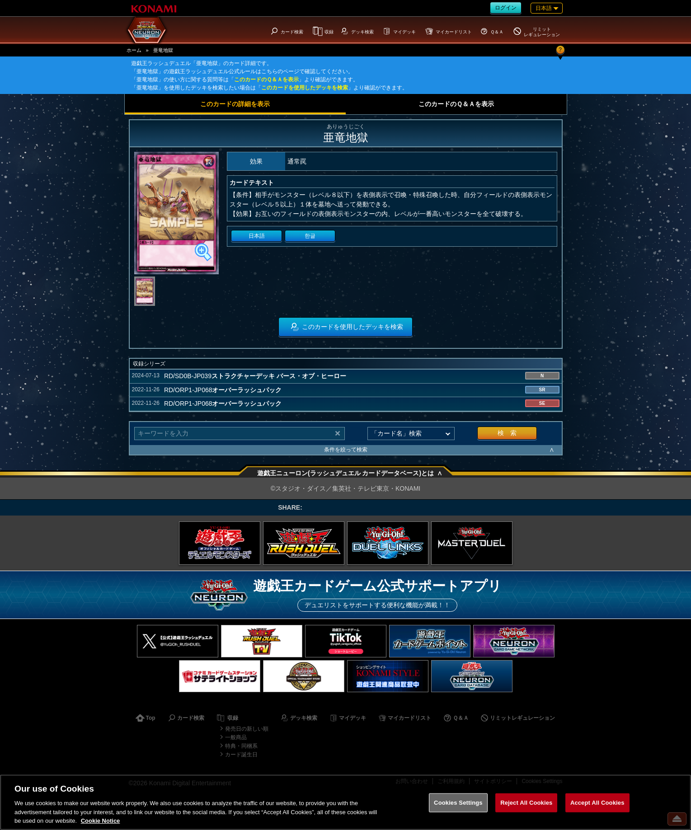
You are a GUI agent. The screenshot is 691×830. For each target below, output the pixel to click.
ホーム (134, 50)
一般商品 (236, 737)
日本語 (257, 236)
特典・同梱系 (241, 746)
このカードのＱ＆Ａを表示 (266, 79)
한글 (310, 236)
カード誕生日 (241, 754)
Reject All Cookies (526, 802)
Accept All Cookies (597, 802)
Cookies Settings (458, 802)
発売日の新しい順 (246, 729)
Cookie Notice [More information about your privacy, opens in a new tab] (100, 820)
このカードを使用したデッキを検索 (304, 87)
